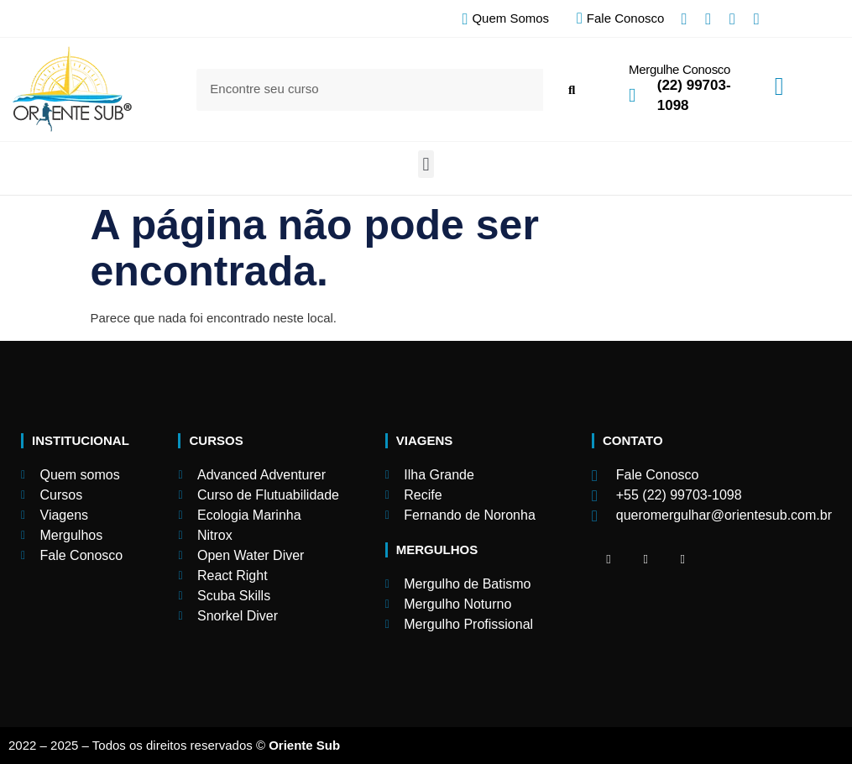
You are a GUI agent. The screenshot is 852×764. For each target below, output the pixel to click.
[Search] (571, 90)
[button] (426, 164)
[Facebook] (608, 559)
